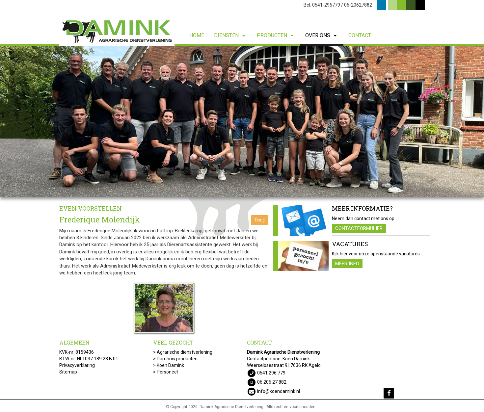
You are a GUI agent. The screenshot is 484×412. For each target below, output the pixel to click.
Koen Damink (170, 365)
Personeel (167, 371)
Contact (359, 35)
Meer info (347, 264)
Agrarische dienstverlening (184, 352)
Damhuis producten (177, 358)
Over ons (321, 35)
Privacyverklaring (77, 365)
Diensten (230, 35)
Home (196, 35)
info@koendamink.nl (278, 391)
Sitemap (68, 371)
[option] (242, 121)
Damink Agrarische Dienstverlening (231, 406)
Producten (276, 35)
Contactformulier (359, 228)
